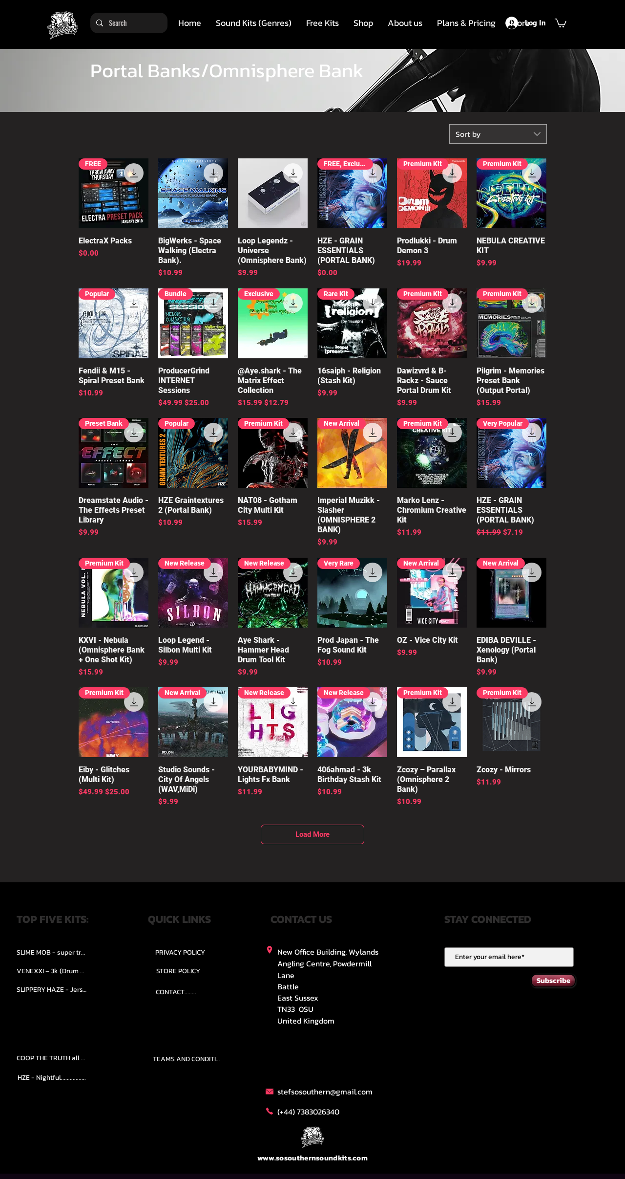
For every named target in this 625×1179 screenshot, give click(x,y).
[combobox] (498, 134)
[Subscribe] (553, 980)
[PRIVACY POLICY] (180, 953)
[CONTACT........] (176, 992)
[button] (253, 23)
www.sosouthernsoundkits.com (312, 1157)
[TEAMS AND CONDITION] (188, 1059)
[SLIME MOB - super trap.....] (52, 953)
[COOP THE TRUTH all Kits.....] (52, 1058)
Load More (312, 834)
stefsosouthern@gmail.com (325, 1091)
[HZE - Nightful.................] (52, 1078)
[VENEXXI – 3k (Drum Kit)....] (52, 971)
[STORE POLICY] (178, 971)
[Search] (128, 23)
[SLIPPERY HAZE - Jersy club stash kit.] (52, 990)
